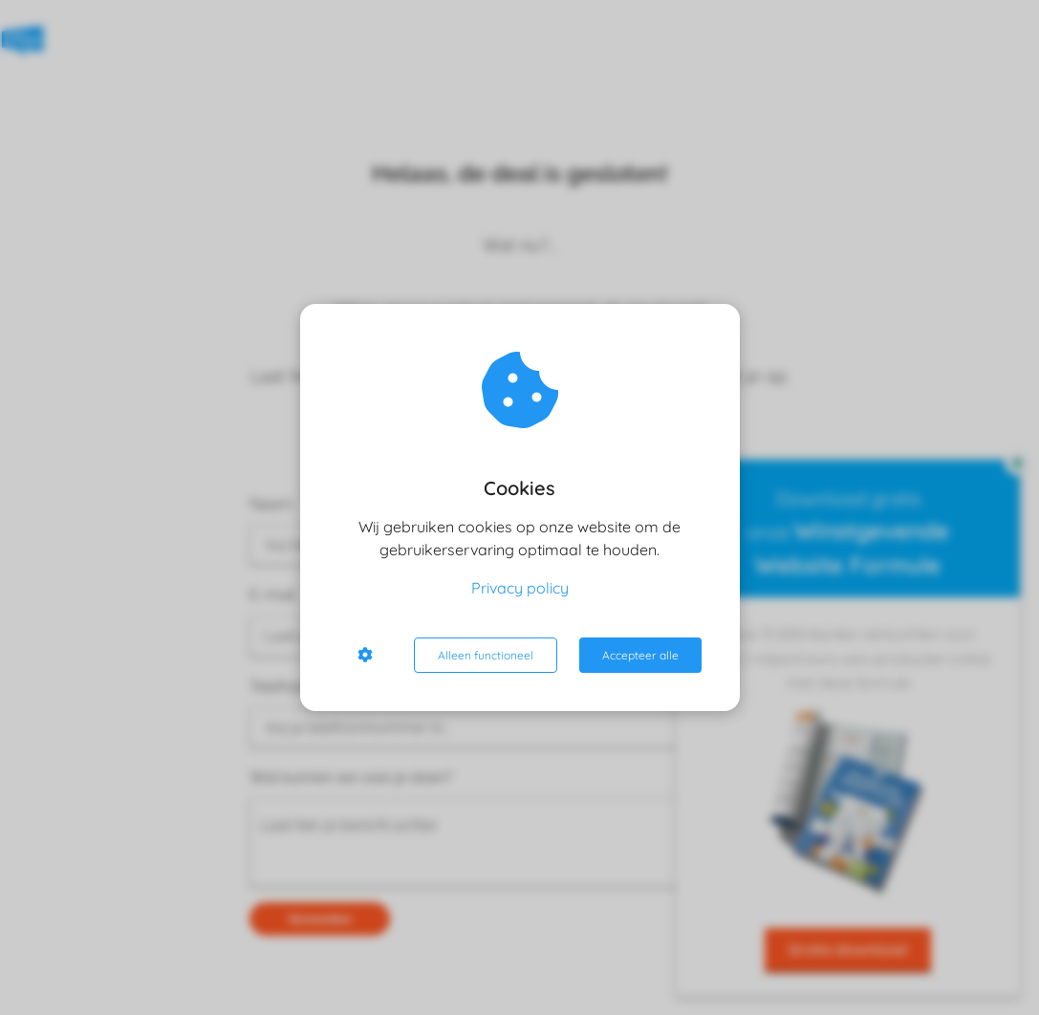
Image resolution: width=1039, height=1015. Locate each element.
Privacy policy (520, 587)
